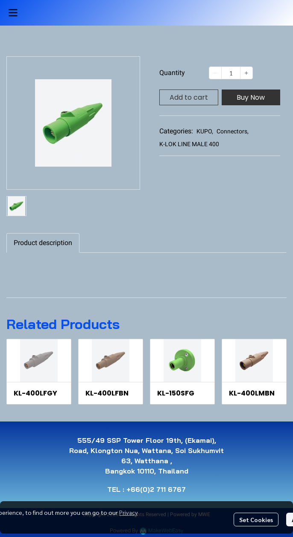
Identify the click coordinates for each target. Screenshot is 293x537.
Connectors (233, 131)
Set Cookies (256, 519)
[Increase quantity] (246, 73)
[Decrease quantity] (215, 73)
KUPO (204, 131)
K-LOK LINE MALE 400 (189, 144)
